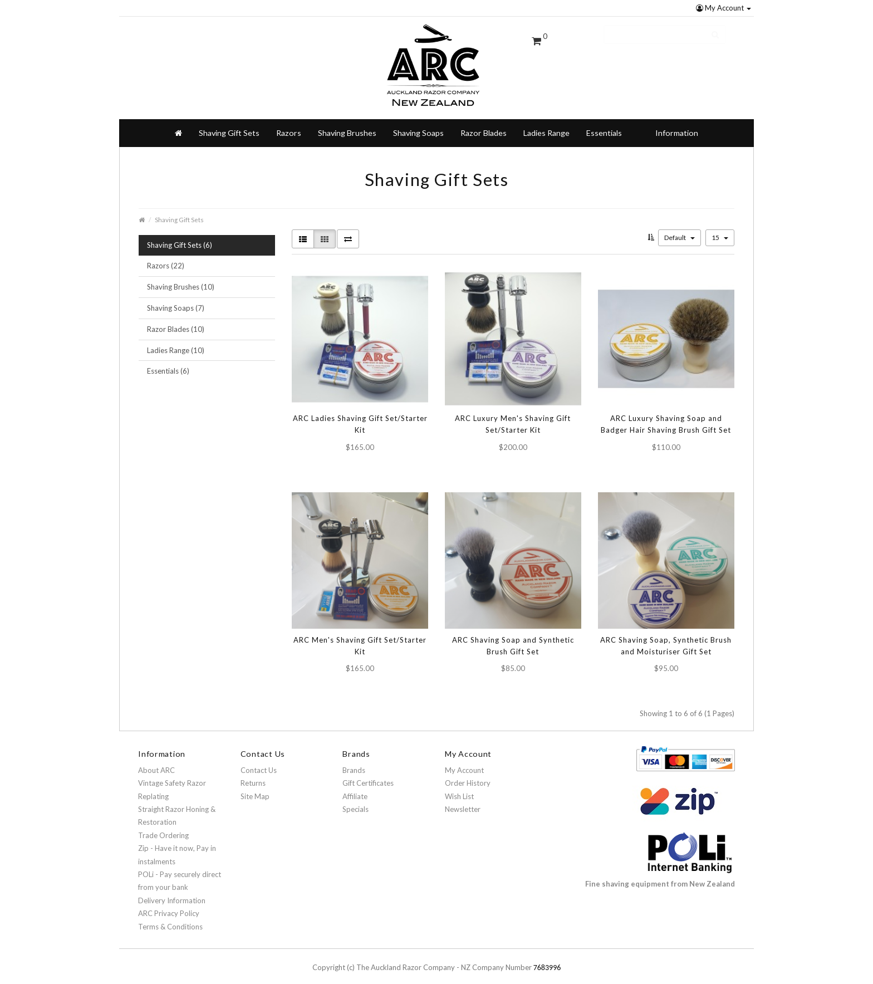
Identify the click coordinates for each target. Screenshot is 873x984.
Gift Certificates (368, 774)
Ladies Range (546, 124)
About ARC (156, 761)
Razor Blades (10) (175, 320)
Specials (355, 800)
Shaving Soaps (418, 124)
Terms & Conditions (170, 917)
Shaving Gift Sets (229, 124)
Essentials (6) (168, 362)
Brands (353, 761)
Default (679, 228)
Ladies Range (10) (175, 341)
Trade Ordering (163, 826)
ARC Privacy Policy (168, 904)
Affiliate (354, 787)
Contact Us (259, 761)
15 (720, 228)
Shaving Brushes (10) (180, 277)
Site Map (255, 787)
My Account (723, 7)
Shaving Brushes (347, 124)
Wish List (459, 787)
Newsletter (462, 800)
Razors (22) (165, 256)
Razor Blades (483, 124)
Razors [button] (288, 124)
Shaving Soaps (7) (175, 299)
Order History (468, 774)
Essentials (604, 124)
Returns (253, 774)
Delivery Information (171, 891)
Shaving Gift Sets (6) (179, 236)
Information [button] (676, 124)
